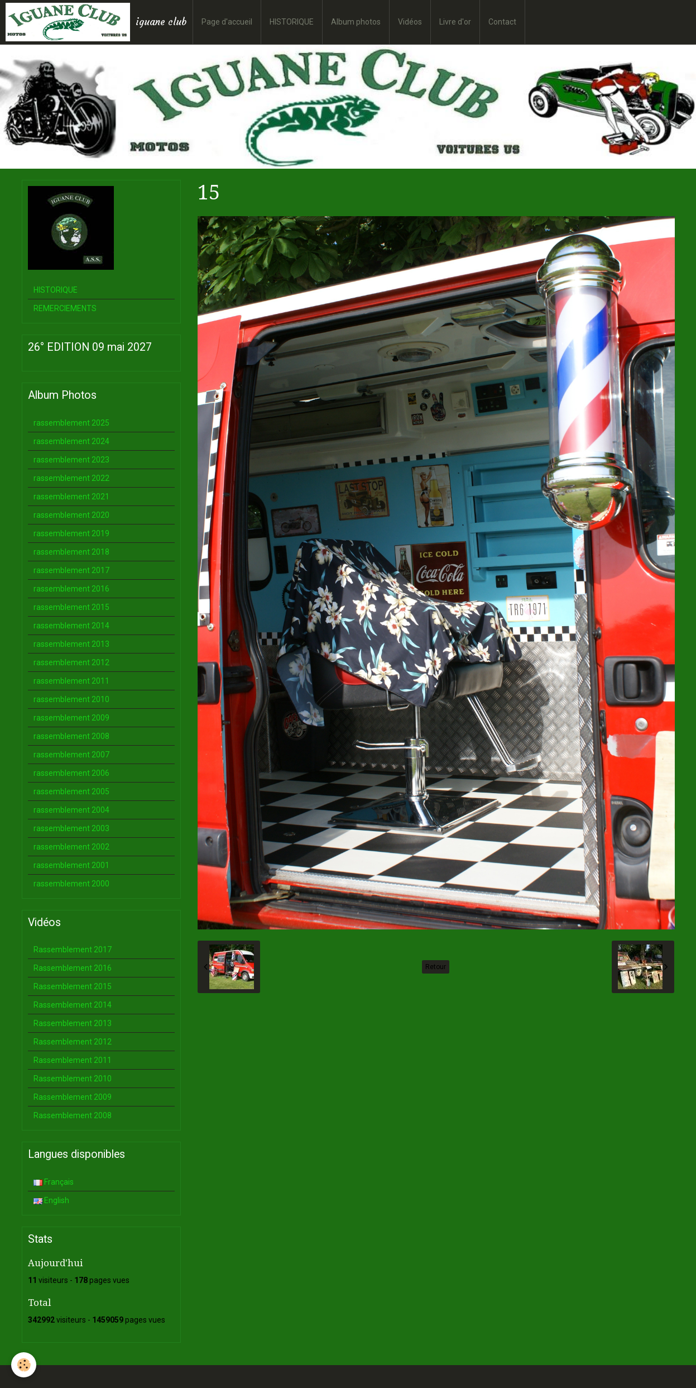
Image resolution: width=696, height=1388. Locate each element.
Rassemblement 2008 (72, 1115)
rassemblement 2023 (71, 459)
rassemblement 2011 (71, 680)
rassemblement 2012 (71, 662)
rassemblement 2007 (71, 754)
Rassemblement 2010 (72, 1078)
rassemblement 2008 (71, 736)
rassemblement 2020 (71, 515)
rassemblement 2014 (71, 625)
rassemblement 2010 (71, 699)
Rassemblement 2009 (72, 1097)
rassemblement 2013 (71, 644)
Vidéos (410, 21)
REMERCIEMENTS (65, 308)
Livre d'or (455, 21)
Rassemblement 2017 (72, 949)
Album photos (356, 21)
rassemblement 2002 (71, 846)
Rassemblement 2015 (72, 986)
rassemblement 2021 (71, 496)
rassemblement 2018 (71, 551)
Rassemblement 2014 (72, 1004)
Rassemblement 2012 (72, 1041)
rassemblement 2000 (71, 883)
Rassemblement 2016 (72, 968)
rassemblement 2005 (71, 791)
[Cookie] (23, 1364)
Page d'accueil (226, 21)
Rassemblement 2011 (72, 1060)
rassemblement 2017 (71, 570)
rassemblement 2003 (71, 828)
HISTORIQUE (292, 21)
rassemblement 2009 (71, 717)
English (51, 1200)
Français (53, 1181)
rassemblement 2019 (71, 533)
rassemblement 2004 (71, 809)
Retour (435, 967)
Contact (502, 21)
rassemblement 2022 (71, 478)
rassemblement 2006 (71, 773)
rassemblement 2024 (71, 441)
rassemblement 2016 (71, 588)
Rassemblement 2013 (72, 1023)
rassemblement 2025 (71, 422)
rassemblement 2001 (71, 865)
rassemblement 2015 (71, 607)
